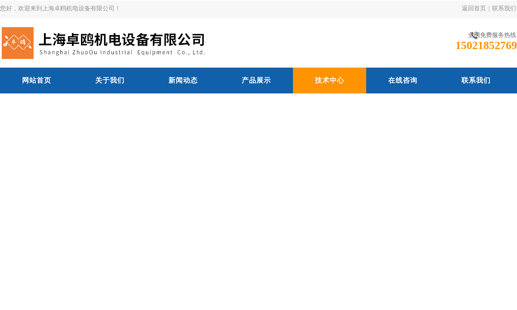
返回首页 (474, 8)
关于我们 (110, 80)
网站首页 (36, 80)
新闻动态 (183, 80)
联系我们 (504, 8)
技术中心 (329, 80)
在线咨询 (402, 80)
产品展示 (256, 80)
